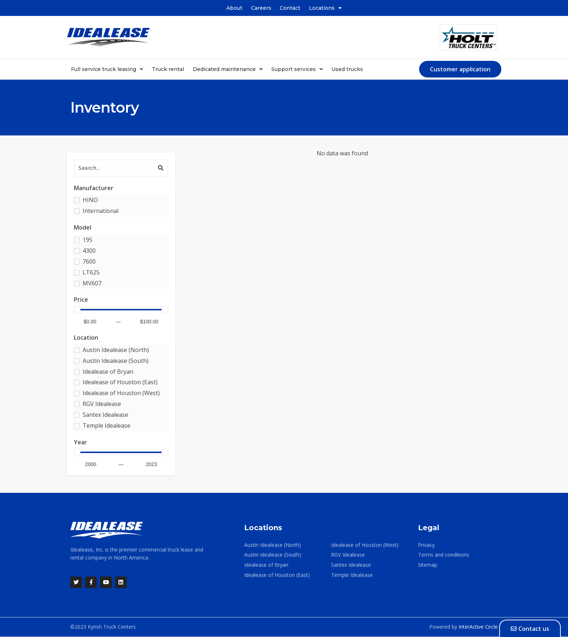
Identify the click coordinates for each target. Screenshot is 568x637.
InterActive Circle (478, 627)
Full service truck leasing (107, 69)
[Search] (121, 168)
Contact (290, 8)
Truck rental (168, 69)
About (234, 8)
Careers (261, 8)
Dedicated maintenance (228, 69)
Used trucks (347, 69)
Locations (325, 8)
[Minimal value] (121, 309)
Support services (297, 69)
